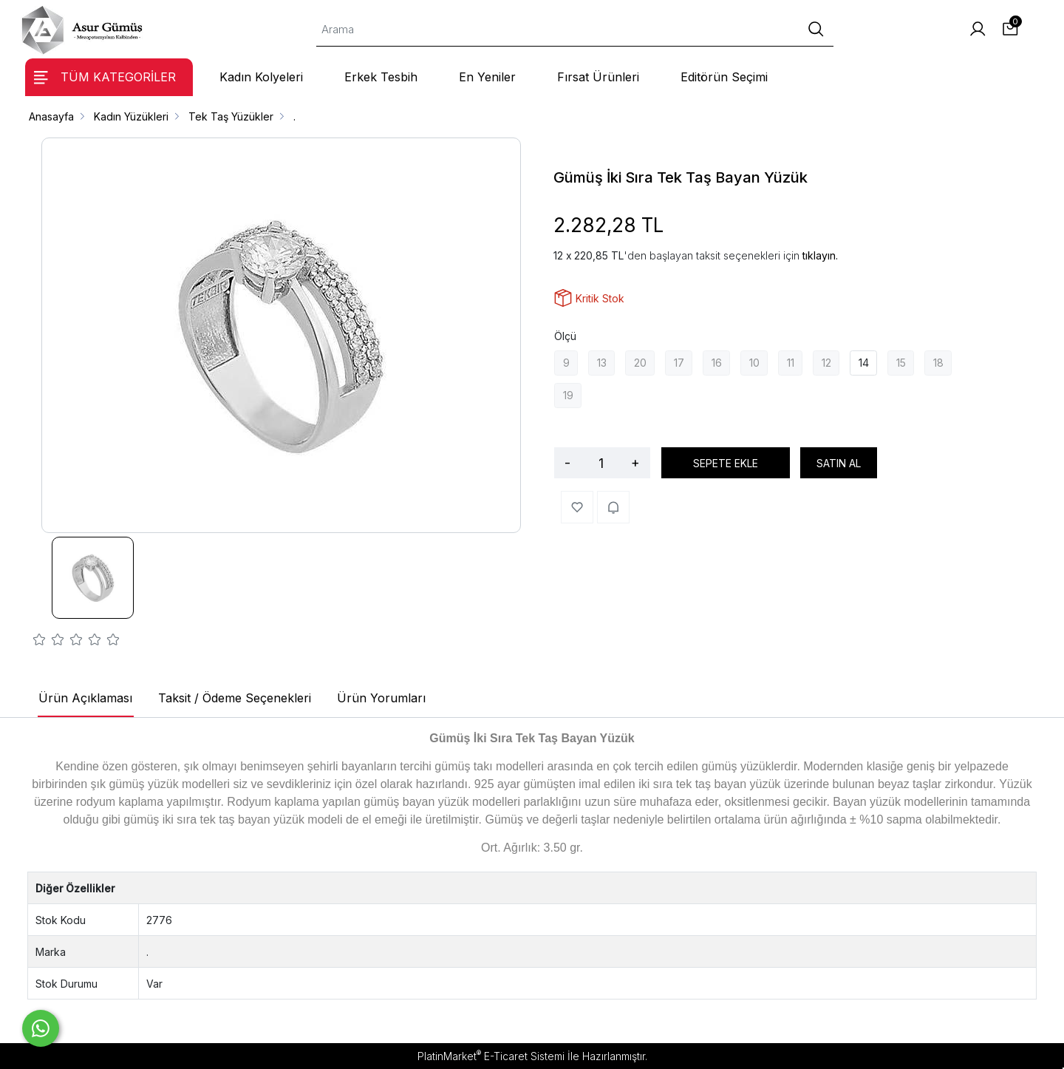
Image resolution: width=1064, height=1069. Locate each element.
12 (826, 362)
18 (938, 362)
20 (640, 362)
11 (790, 362)
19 (568, 395)
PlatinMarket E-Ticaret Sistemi (491, 1056)
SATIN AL (838, 463)
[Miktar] (600, 462)
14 (864, 362)
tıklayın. (820, 255)
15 (901, 362)
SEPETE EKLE (725, 463)
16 (717, 362)
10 (754, 362)
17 (679, 362)
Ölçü (565, 336)
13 (602, 362)
